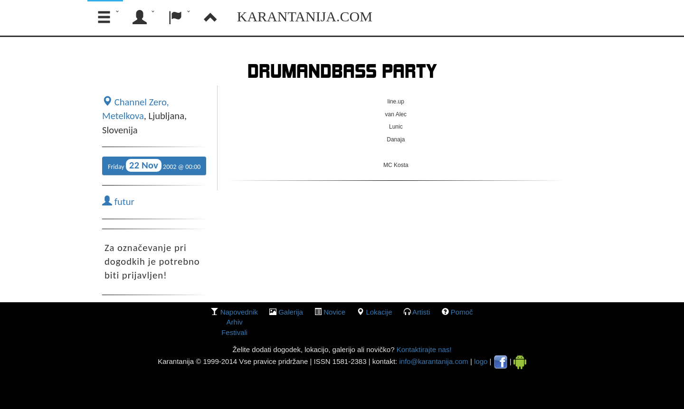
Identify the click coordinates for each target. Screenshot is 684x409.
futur (118, 201)
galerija (290, 312)
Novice (334, 312)
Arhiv (235, 322)
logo (480, 361)
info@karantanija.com (433, 361)
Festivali (234, 332)
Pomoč (462, 312)
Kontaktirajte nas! (422, 349)
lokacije (379, 312)
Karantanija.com (304, 16)
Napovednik (239, 312)
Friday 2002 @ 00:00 (154, 165)
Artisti (421, 312)
